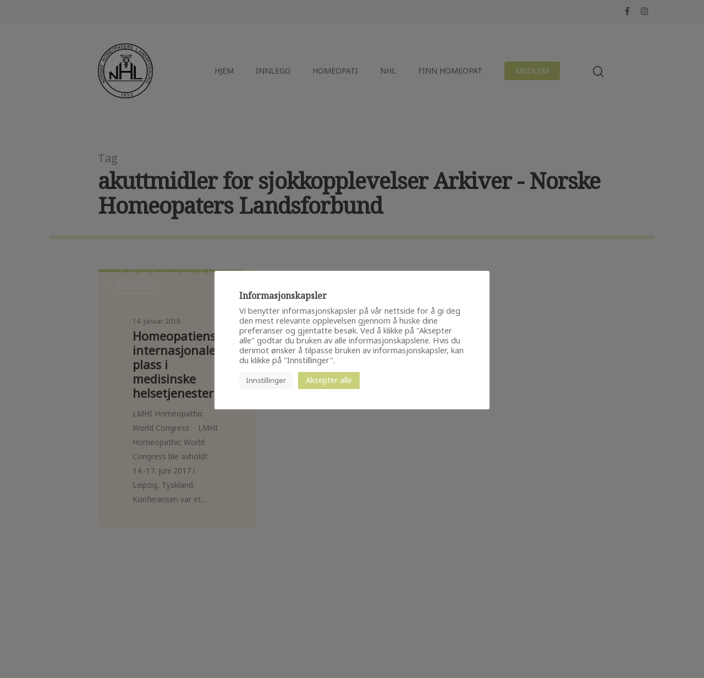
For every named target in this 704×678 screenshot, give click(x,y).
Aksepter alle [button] (329, 380)
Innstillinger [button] (266, 380)
